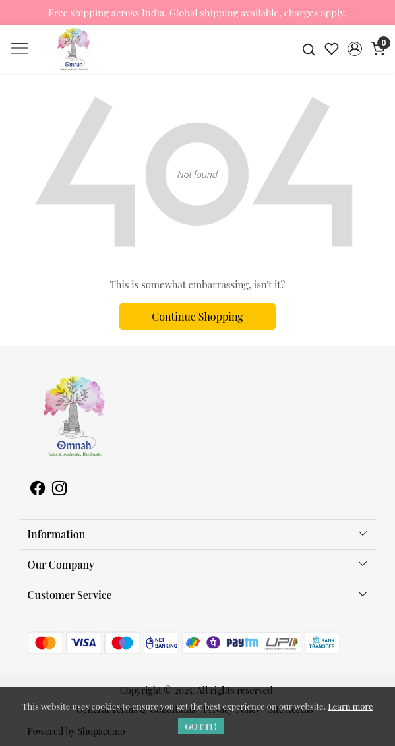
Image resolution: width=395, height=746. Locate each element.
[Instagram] (59, 489)
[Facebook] (37, 489)
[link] (308, 49)
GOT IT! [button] (201, 725)
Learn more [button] (350, 706)
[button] (354, 49)
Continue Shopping (197, 316)
